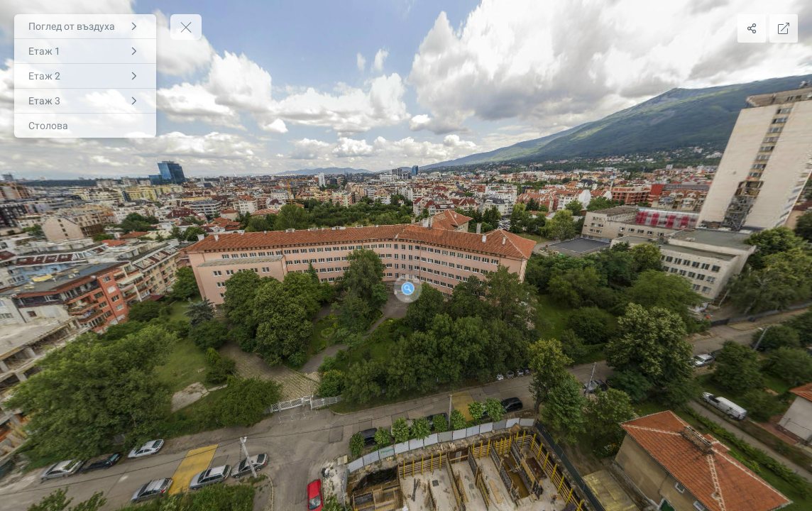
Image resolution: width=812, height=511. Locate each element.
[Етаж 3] (85, 101)
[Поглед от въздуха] (85, 26)
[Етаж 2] (85, 76)
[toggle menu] (186, 27)
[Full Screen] (783, 28)
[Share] (751, 28)
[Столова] (85, 126)
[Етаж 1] (85, 51)
